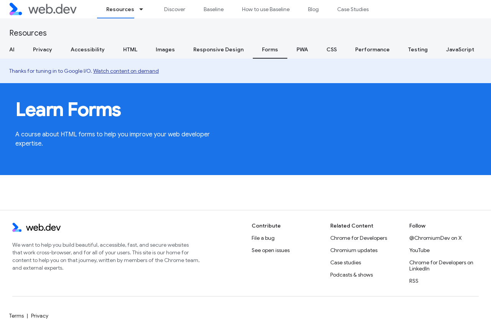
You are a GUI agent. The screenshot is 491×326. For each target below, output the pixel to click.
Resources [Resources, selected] (120, 9)
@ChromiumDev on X (435, 237)
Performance (372, 49)
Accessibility (88, 49)
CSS (331, 49)
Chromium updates (353, 250)
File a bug (263, 237)
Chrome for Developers (358, 237)
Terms (16, 316)
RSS (414, 280)
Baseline (214, 9)
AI (12, 49)
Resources (28, 33)
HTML (130, 49)
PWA (302, 49)
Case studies (345, 262)
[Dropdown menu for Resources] (144, 9)
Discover (174, 9)
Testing (418, 49)
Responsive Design (218, 49)
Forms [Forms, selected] (270, 49)
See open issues (271, 250)
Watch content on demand (126, 70)
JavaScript (460, 49)
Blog (313, 9)
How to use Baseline (266, 9)
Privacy (42, 49)
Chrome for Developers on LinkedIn (441, 265)
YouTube (419, 250)
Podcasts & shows (351, 274)
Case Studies (353, 9)
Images (165, 49)
